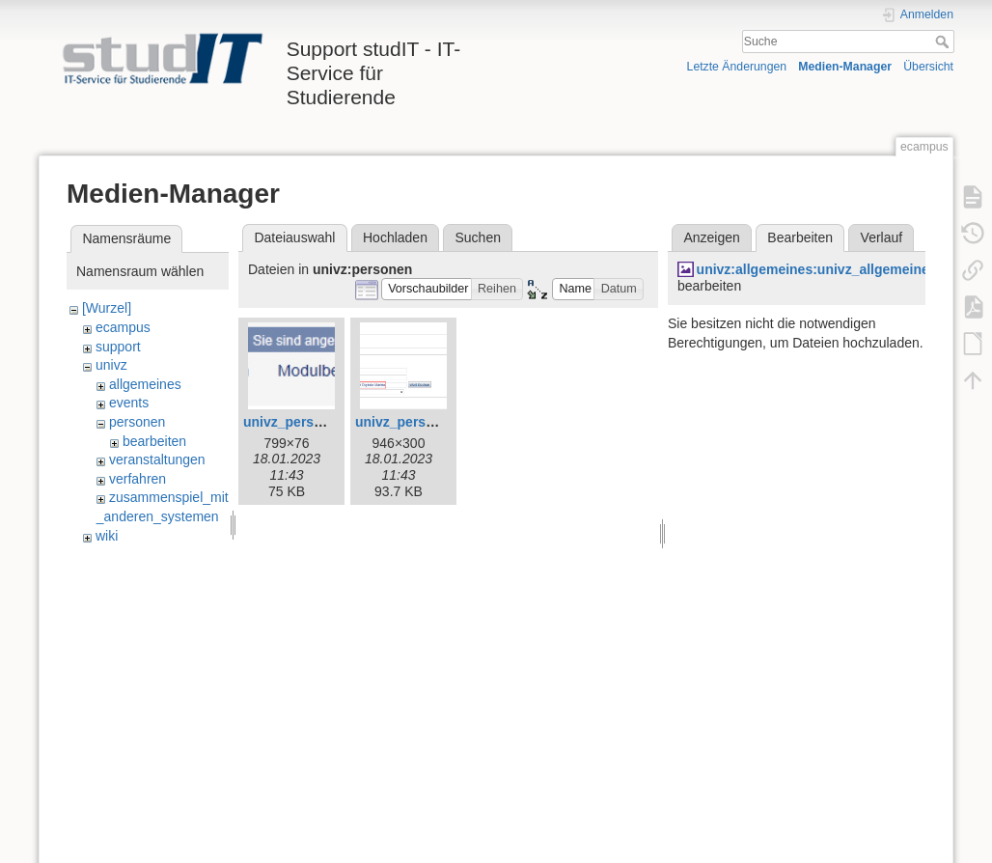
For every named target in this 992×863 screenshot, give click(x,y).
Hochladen (395, 237)
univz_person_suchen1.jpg (442, 422)
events (129, 402)
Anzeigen (711, 237)
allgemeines (145, 384)
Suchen (478, 237)
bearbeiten (154, 441)
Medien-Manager (845, 66)
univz (111, 365)
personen (137, 422)
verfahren (137, 479)
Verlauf (882, 237)
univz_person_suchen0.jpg (330, 422)
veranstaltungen (157, 459)
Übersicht (928, 66)
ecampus (123, 327)
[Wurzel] (106, 308)
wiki (107, 535)
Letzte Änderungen (737, 66)
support (118, 346)
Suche (944, 41)
